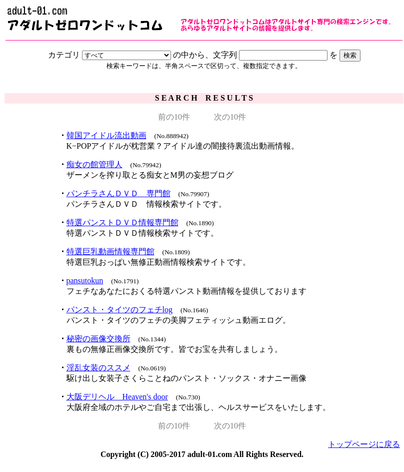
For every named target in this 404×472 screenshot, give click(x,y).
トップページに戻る (364, 444)
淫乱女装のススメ (98, 367)
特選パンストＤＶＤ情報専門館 (122, 222)
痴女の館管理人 (94, 164)
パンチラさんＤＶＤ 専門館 (118, 193)
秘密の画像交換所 (98, 338)
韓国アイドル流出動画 (106, 135)
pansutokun (85, 280)
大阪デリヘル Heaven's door (117, 396)
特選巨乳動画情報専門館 (110, 251)
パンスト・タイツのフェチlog (119, 309)
